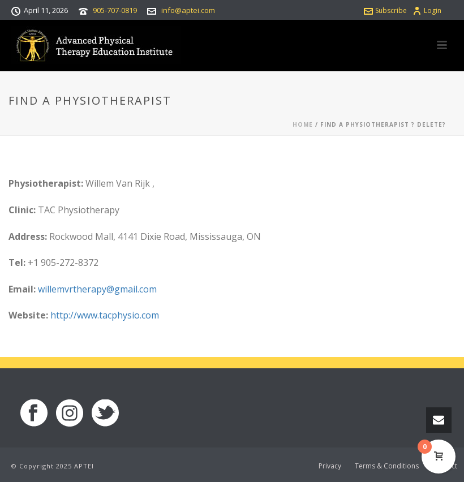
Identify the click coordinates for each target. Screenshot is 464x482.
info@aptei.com (188, 10)
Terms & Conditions (387, 466)
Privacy (330, 466)
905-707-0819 (115, 10)
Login (427, 10)
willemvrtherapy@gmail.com (97, 289)
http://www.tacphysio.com (104, 315)
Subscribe (385, 10)
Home (303, 124)
